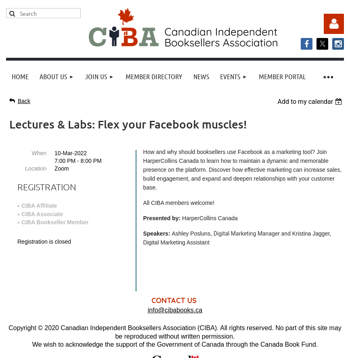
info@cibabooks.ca (175, 274)
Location (35, 168)
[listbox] (310, 102)
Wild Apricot (262, 347)
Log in (334, 24)
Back (24, 101)
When (38, 153)
